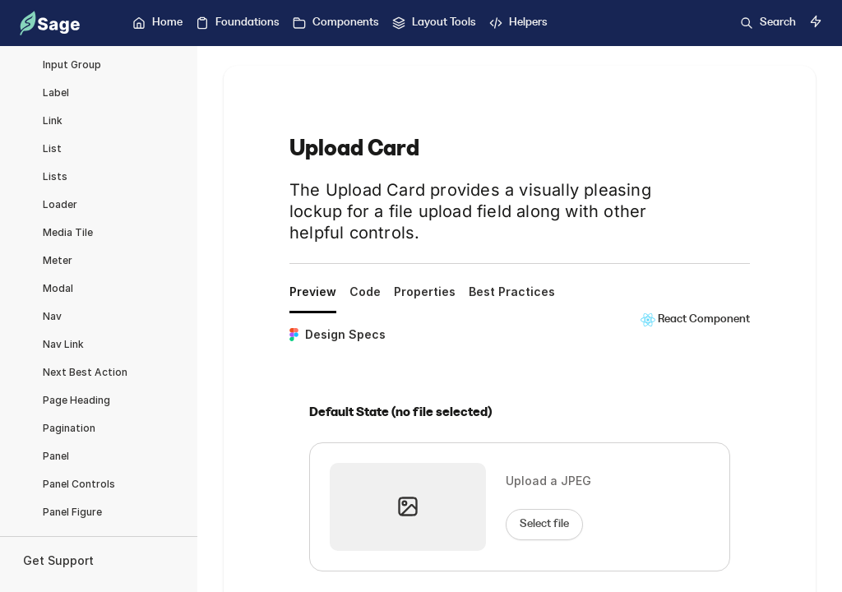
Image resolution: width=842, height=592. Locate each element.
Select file (544, 524)
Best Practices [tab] (512, 291)
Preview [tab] (312, 291)
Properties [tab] (425, 291)
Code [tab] (365, 291)
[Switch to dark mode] (815, 21)
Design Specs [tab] (337, 334)
